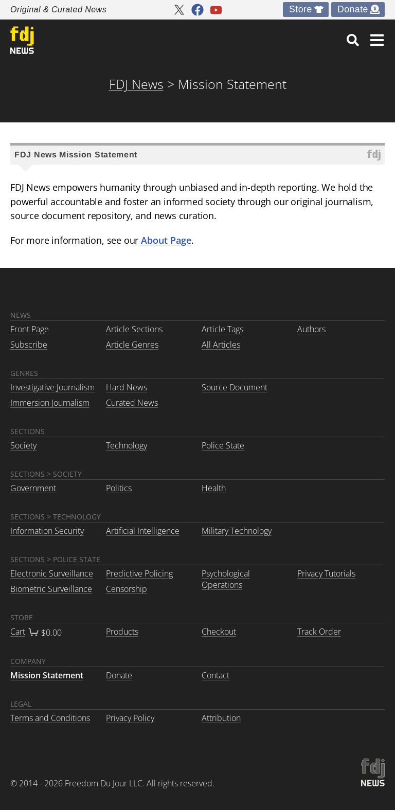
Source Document (234, 387)
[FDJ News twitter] (179, 10)
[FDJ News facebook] (197, 10)
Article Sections (134, 329)
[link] (353, 40)
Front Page (29, 329)
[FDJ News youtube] (216, 10)
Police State (223, 445)
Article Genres (132, 344)
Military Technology (237, 530)
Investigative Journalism (52, 387)
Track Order (319, 631)
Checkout (219, 631)
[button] (377, 40)
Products (122, 631)
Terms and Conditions (50, 718)
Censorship (126, 589)
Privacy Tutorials (326, 573)
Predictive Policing (139, 573)
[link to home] (22, 40)
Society (23, 445)
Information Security (47, 530)
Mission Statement (46, 675)
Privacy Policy (130, 718)
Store (300, 9)
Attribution (221, 718)
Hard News (126, 387)
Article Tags (222, 329)
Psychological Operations (226, 579)
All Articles (221, 344)
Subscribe (28, 344)
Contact (215, 675)
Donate (352, 9)
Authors (311, 329)
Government (33, 488)
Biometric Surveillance (51, 589)
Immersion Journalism (49, 402)
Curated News (132, 402)
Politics (119, 488)
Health (214, 488)
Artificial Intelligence (142, 530)
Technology (126, 445)
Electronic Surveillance (51, 573)
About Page (166, 239)
